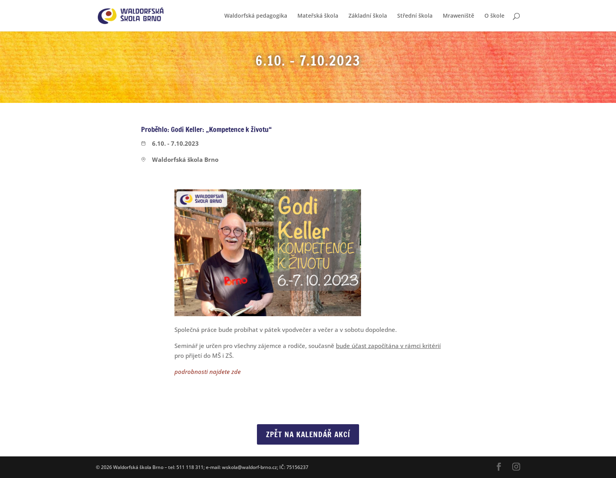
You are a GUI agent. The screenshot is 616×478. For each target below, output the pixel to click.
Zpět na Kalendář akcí (308, 434)
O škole (494, 16)
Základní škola (367, 16)
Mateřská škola (317, 16)
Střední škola (415, 16)
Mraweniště (458, 16)
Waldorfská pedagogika (255, 16)
